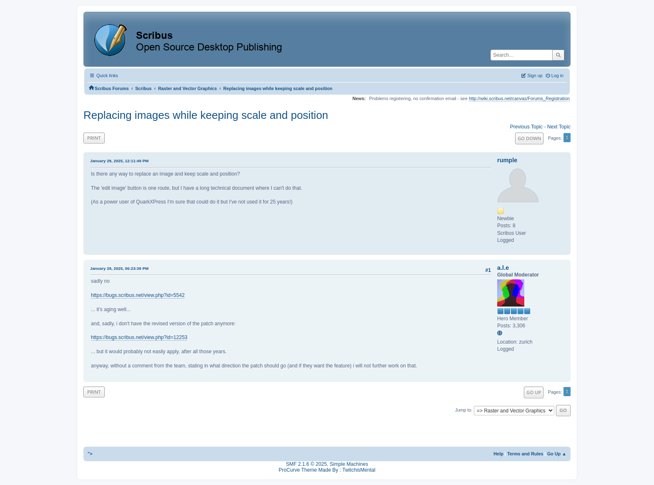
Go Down (529, 138)
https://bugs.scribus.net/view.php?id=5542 (138, 295)
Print (94, 138)
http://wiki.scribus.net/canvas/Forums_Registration (519, 98)
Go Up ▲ (556, 453)
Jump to (463, 410)
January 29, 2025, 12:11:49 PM (119, 160)
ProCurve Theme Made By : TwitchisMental (327, 470)
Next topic (559, 127)
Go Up (533, 392)
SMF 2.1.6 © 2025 (306, 464)
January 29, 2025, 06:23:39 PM (119, 268)
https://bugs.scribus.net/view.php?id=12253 (139, 337)
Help (498, 453)
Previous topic (526, 127)
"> (90, 453)
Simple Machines (349, 464)
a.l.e (503, 267)
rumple (507, 160)
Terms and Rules (525, 453)
